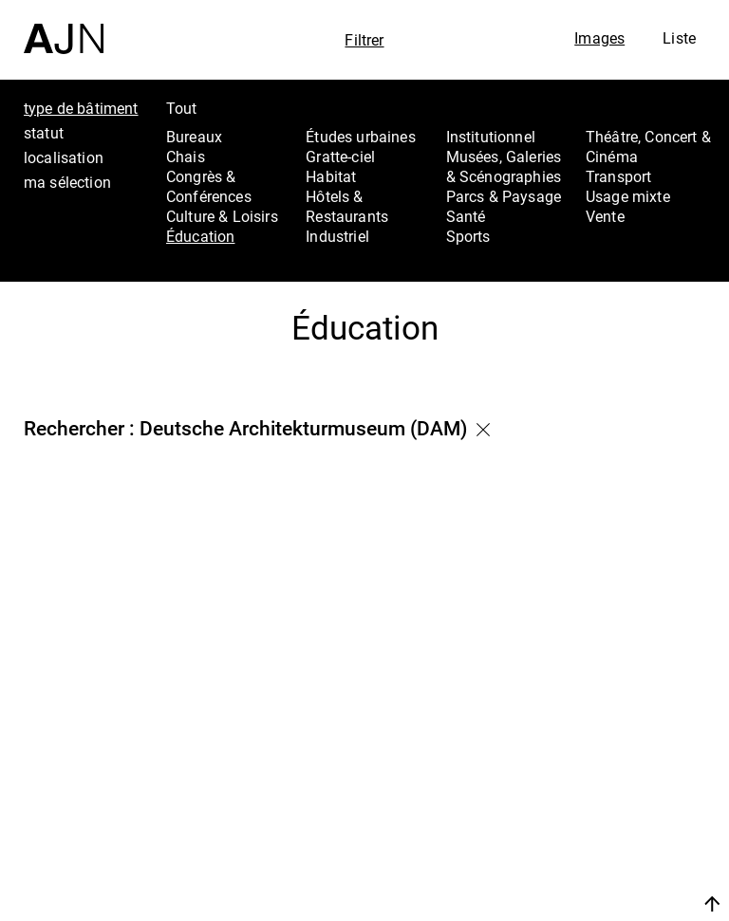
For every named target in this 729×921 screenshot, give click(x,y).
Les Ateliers (621, 788)
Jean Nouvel (625, 763)
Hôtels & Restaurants (347, 206)
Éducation (200, 236)
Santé (466, 216)
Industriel (337, 236)
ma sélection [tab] (67, 182)
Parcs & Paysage (503, 196)
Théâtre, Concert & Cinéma (648, 146)
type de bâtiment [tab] (81, 108)
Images (599, 38)
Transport (618, 176)
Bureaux (194, 136)
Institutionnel (490, 136)
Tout (181, 108)
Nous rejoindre (614, 881)
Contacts (610, 839)
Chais (185, 156)
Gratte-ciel (340, 156)
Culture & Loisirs (222, 216)
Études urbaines (360, 136)
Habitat (331, 176)
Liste (679, 38)
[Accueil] (63, 27)
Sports (468, 236)
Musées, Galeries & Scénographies (504, 166)
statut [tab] (44, 132)
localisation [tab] (63, 157)
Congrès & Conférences (209, 186)
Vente (605, 216)
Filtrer (364, 39)
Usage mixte (628, 196)
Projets (601, 813)
